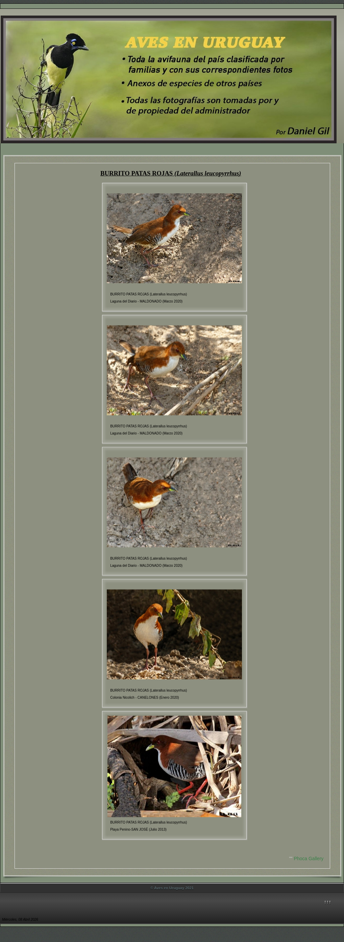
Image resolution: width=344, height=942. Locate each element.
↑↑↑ (327, 901)
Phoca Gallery (308, 858)
